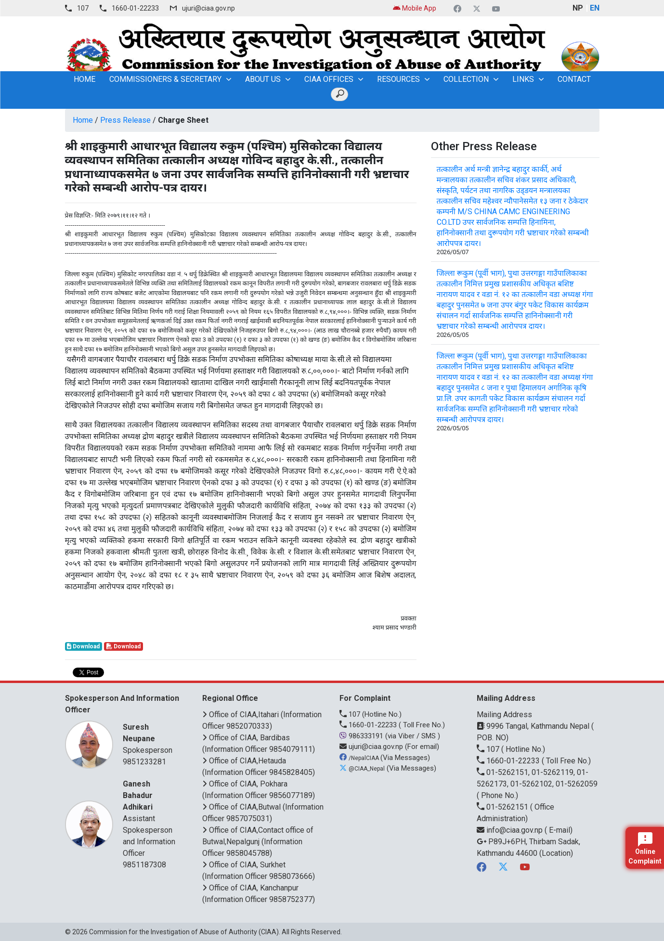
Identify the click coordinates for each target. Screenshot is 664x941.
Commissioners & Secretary (165, 79)
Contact (574, 79)
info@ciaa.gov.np (511, 830)
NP (578, 8)
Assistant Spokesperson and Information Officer (150, 818)
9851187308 (144, 864)
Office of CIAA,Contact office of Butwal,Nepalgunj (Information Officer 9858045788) (257, 841)
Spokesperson (150, 738)
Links (523, 79)
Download (83, 646)
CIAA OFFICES (328, 79)
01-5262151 (503, 807)
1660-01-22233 (135, 8)
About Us (263, 79)
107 (83, 8)
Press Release (125, 120)
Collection (466, 79)
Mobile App (414, 8)
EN (594, 8)
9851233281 (144, 761)
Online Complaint (645, 848)
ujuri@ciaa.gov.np (208, 8)
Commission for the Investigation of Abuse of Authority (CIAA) (184, 932)
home (84, 79)
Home (83, 120)
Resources (398, 79)
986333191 (362, 736)
